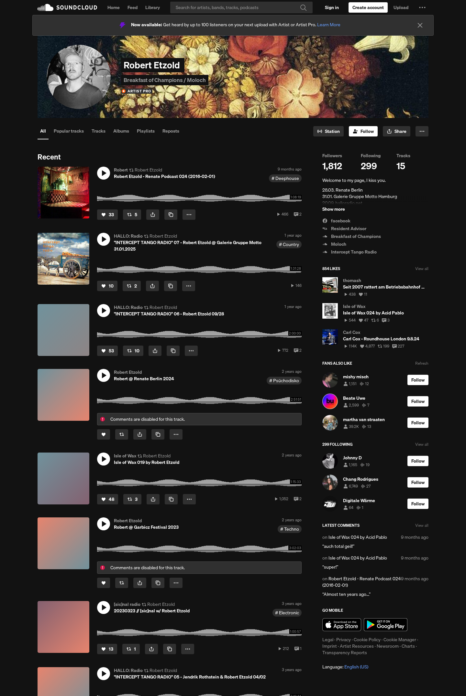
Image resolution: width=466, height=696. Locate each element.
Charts (408, 646)
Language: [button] (345, 666)
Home (113, 7)
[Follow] (363, 131)
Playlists (146, 131)
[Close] (420, 25)
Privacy (343, 639)
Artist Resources (357, 646)
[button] (422, 7)
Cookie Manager (399, 639)
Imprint (329, 646)
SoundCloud (67, 7)
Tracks (98, 131)
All (43, 131)
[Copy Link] (170, 214)
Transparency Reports (344, 652)
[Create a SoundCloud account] (368, 7)
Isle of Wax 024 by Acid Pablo (357, 537)
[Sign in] (332, 7)
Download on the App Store (341, 624)
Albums (121, 131)
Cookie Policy (367, 639)
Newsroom (388, 646)
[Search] (241, 7)
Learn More (328, 24)
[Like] (107, 214)
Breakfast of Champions (351, 236)
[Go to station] (328, 131)
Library (152, 7)
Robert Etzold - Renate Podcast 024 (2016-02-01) (361, 582)
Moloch (334, 244)
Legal (327, 639)
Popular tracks (69, 131)
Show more (333, 209)
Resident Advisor (344, 228)
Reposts (170, 131)
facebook (336, 220)
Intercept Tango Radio (349, 251)
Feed (133, 7)
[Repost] (132, 214)
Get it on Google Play (385, 624)
